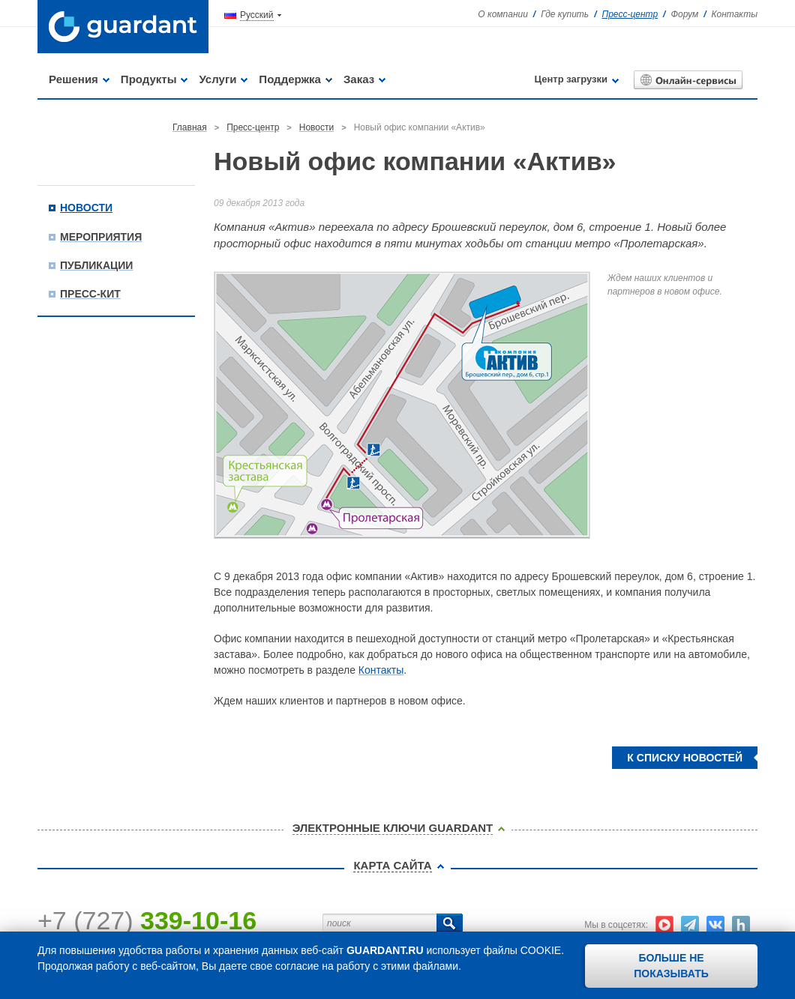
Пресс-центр (630, 14)
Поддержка (290, 79)
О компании (503, 14)
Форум (684, 14)
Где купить (565, 14)
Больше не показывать (671, 966)
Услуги (217, 79)
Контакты (734, 14)
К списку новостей (684, 758)
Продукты (149, 79)
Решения (73, 79)
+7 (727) (147, 920)
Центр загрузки (571, 79)
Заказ (359, 79)
